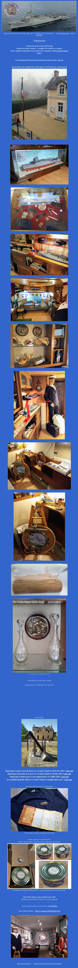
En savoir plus (52, 906)
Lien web (60, 60)
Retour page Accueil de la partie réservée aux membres (47, 963)
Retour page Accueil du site (24, 963)
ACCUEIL (39, 35)
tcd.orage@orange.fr (64, 33)
